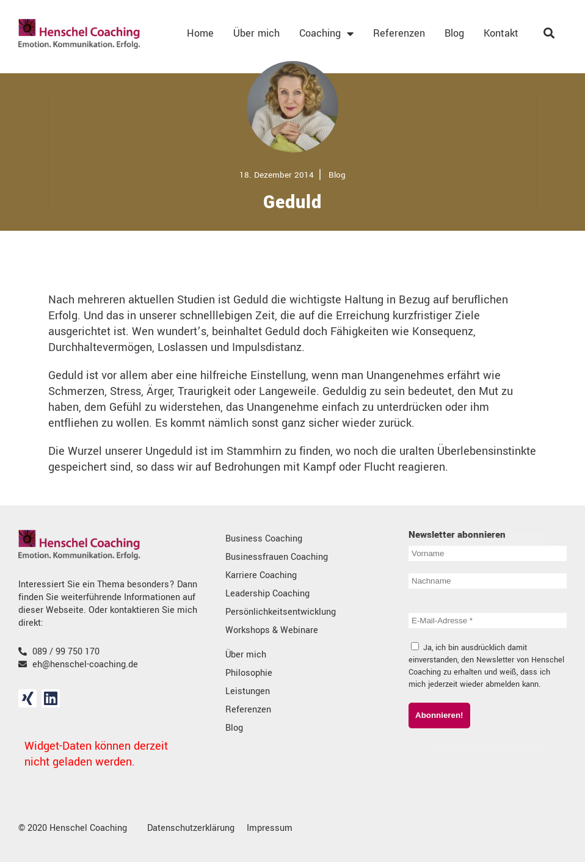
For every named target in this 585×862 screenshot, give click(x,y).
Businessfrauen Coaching (276, 557)
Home (200, 33)
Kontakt (501, 33)
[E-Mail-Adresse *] (488, 620)
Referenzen (399, 33)
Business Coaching (263, 538)
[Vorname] (488, 553)
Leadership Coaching (267, 593)
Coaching (326, 33)
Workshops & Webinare (271, 630)
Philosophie (248, 673)
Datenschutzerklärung (190, 828)
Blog (454, 33)
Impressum (269, 828)
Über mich (256, 33)
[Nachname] (488, 581)
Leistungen (247, 691)
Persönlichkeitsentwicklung (280, 612)
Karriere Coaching (261, 575)
